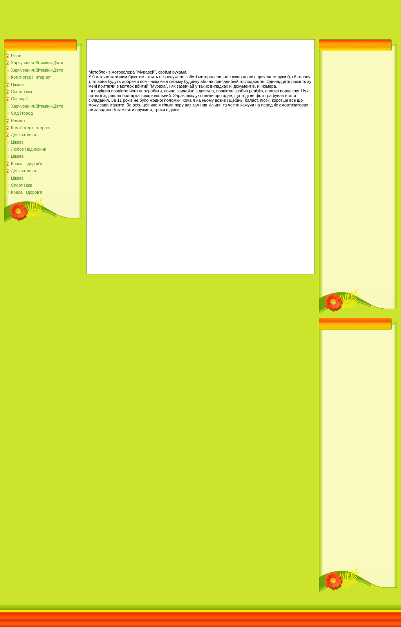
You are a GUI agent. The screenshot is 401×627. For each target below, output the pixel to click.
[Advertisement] (142, 17)
